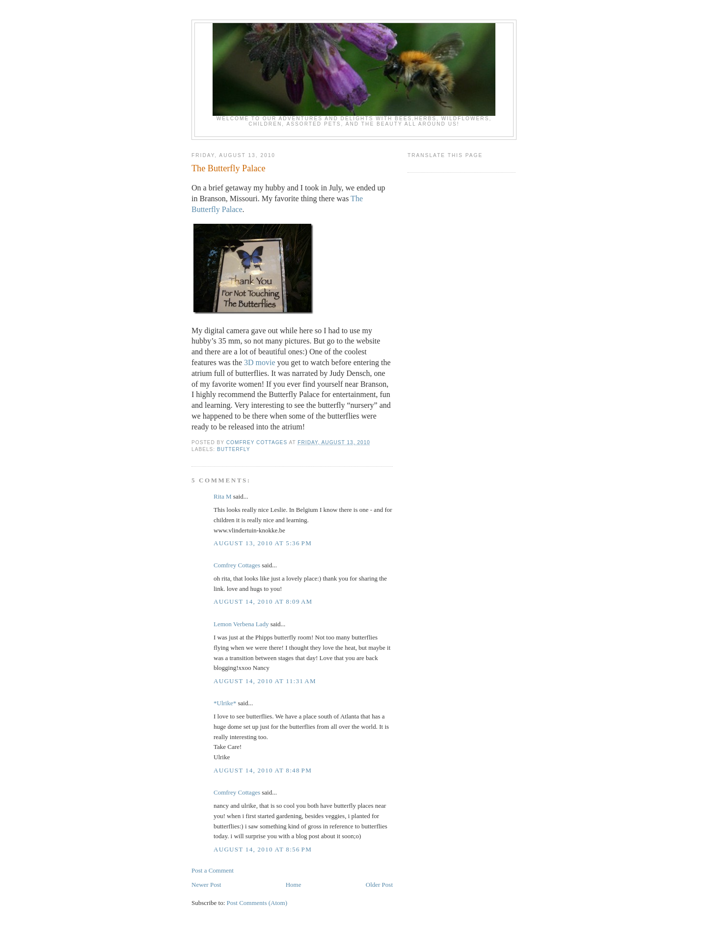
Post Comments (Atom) (257, 902)
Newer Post (206, 884)
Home (293, 884)
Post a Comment (212, 870)
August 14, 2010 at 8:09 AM (263, 601)
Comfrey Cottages (237, 565)
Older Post (379, 884)
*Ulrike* (225, 703)
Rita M (222, 496)
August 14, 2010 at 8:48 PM (263, 770)
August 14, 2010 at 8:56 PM (263, 849)
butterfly (233, 449)
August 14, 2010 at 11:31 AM (265, 681)
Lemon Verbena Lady (241, 624)
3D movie (259, 362)
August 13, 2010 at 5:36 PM (263, 543)
